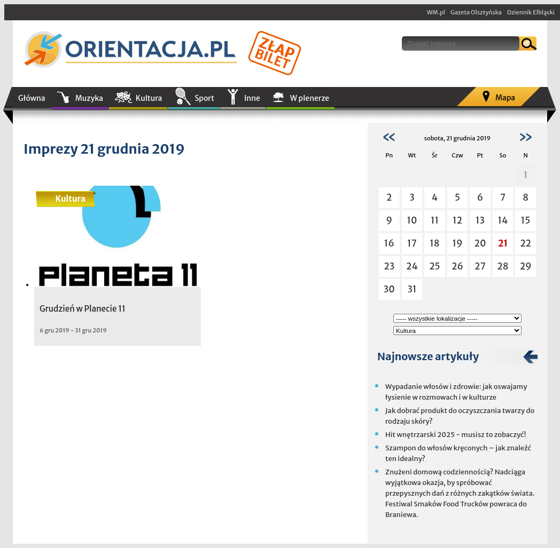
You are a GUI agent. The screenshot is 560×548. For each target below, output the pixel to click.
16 (389, 243)
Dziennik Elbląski (531, 12)
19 (457, 243)
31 (411, 289)
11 (435, 220)
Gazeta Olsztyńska (476, 12)
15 (526, 220)
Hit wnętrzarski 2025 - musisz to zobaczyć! (455, 434)
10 (412, 220)
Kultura (149, 98)
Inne (252, 98)
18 (434, 243)
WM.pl (436, 12)
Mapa (505, 97)
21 (503, 243)
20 (480, 243)
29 (526, 266)
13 (480, 220)
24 (412, 266)
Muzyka (89, 98)
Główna (31, 98)
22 (525, 243)
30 (389, 289)
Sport (204, 98)
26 (457, 266)
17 (412, 243)
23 (389, 266)
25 (434, 266)
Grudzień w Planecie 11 (83, 309)
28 (502, 266)
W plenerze (309, 98)
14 (503, 220)
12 (457, 220)
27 (480, 266)
